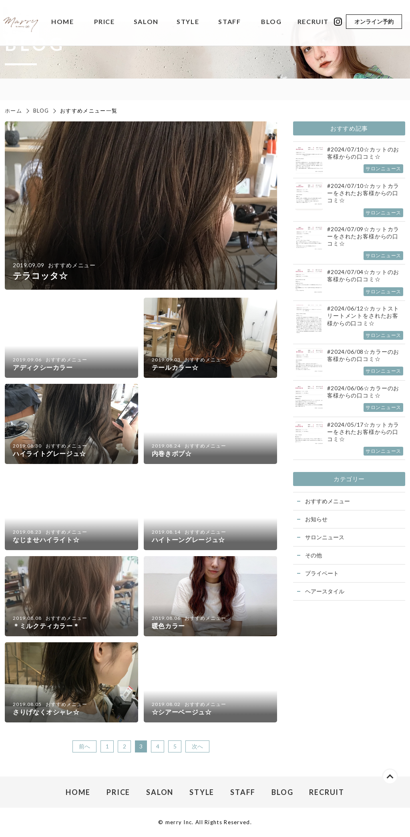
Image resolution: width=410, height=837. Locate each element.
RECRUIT (313, 21)
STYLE (188, 21)
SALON (146, 21)
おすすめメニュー (327, 501)
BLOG (271, 21)
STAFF (229, 21)
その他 (313, 555)
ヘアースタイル (324, 591)
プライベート (322, 573)
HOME (62, 21)
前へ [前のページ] (84, 746)
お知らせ (316, 519)
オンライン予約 (374, 21)
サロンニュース (324, 537)
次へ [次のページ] (197, 746)
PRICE (104, 21)
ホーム (13, 110)
